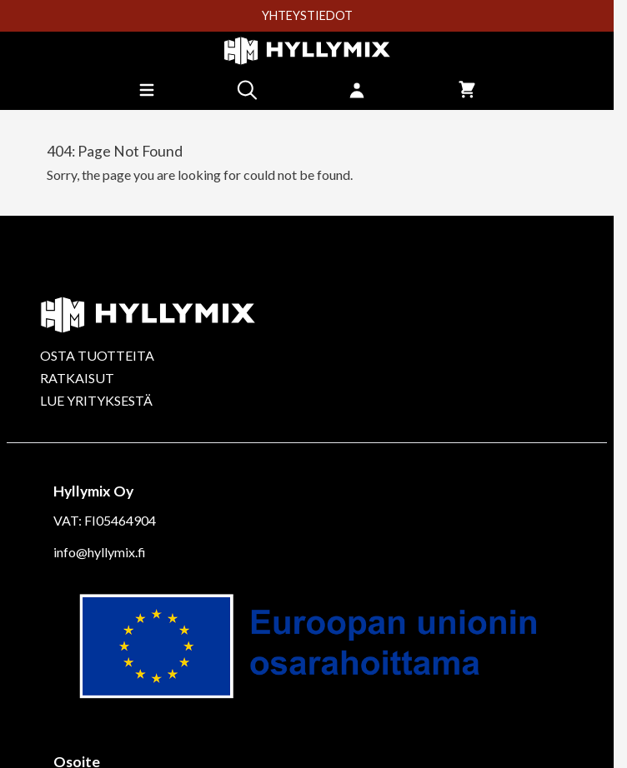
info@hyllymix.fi (99, 552)
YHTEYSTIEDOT (307, 16)
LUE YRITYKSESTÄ (96, 400)
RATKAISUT (77, 378)
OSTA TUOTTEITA (97, 355)
